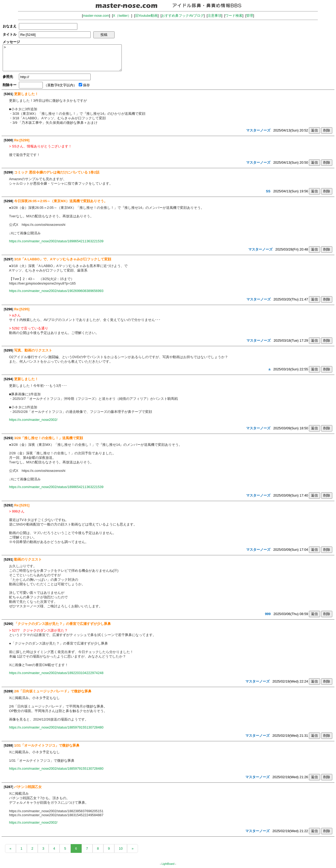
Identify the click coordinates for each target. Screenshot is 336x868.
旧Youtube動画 (146, 16)
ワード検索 (233, 16)
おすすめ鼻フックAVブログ (182, 16)
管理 (249, 16)
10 (121, 848)
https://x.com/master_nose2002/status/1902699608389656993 (56, 291)
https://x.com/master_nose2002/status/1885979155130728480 (56, 727)
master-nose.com (96, 16)
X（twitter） (122, 16)
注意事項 (214, 16)
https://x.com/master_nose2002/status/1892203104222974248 (56, 673)
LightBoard (168, 863)
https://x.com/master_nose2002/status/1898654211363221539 (56, 241)
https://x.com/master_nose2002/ (33, 420)
